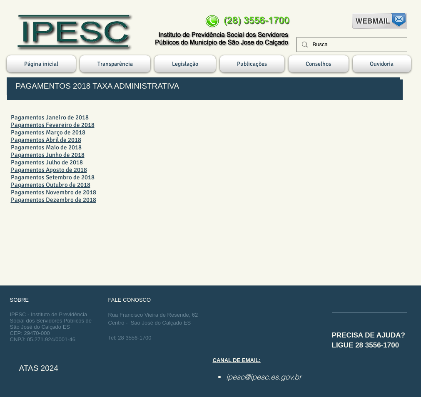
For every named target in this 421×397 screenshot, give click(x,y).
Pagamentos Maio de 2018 (46, 147)
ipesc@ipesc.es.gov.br (263, 377)
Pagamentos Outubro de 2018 (50, 185)
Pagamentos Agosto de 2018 (49, 170)
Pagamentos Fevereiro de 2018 (53, 125)
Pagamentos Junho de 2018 (48, 155)
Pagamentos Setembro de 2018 (53, 177)
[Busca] (351, 44)
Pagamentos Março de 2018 (48, 132)
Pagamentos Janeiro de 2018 (50, 117)
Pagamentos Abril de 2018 (46, 140)
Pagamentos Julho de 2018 (47, 162)
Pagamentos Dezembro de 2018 (53, 199)
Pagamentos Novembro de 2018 (53, 192)
